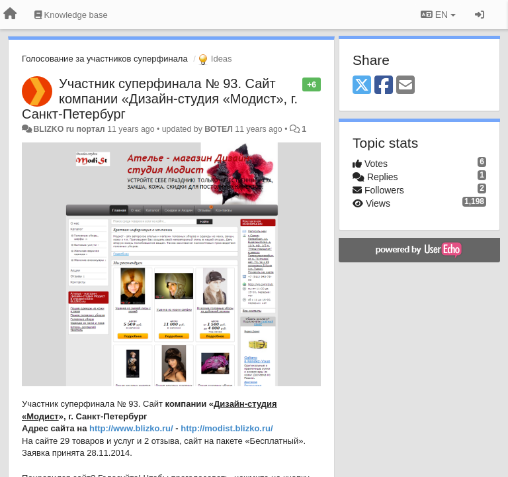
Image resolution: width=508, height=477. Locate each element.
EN (438, 14)
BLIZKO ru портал (69, 129)
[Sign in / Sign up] (479, 14)
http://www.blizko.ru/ (131, 428)
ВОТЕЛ (218, 129)
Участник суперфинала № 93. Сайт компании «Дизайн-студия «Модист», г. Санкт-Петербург (160, 98)
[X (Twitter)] (362, 85)
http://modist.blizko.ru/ (227, 428)
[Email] (405, 85)
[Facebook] (383, 85)
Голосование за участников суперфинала (105, 59)
